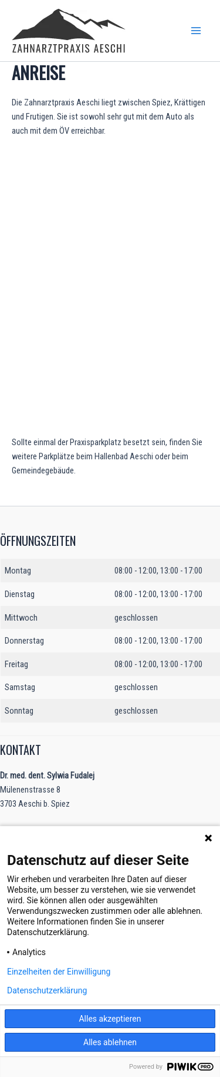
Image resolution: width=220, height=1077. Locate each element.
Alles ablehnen (110, 1042)
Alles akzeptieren (110, 1018)
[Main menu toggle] (196, 30)
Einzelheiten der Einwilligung (58, 971)
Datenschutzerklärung (47, 990)
